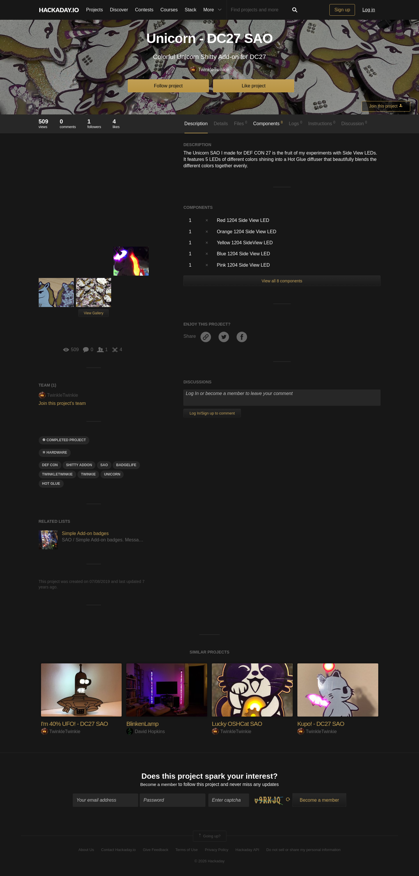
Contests (144, 9)
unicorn (112, 474)
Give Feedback (155, 850)
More (213, 9)
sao (104, 465)
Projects (94, 9)
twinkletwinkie (57, 474)
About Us (86, 850)
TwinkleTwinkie (209, 70)
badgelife (126, 465)
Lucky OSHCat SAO (238, 723)
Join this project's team (62, 403)
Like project (254, 85)
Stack (190, 9)
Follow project (168, 85)
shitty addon (79, 465)
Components (268, 123)
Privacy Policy (216, 850)
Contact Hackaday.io (118, 850)
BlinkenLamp (143, 723)
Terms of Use (186, 850)
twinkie (88, 474)
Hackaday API (247, 850)
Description (196, 123)
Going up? (209, 837)
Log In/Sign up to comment (212, 413)
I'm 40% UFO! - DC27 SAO (76, 723)
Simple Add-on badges (85, 533)
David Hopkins (145, 731)
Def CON (50, 465)
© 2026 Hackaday (209, 861)
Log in (368, 9)
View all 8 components (282, 281)
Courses (169, 9)
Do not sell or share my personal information (303, 850)
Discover (119, 9)
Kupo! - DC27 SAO (322, 723)
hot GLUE (51, 484)
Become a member (158, 785)
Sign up (342, 9)
